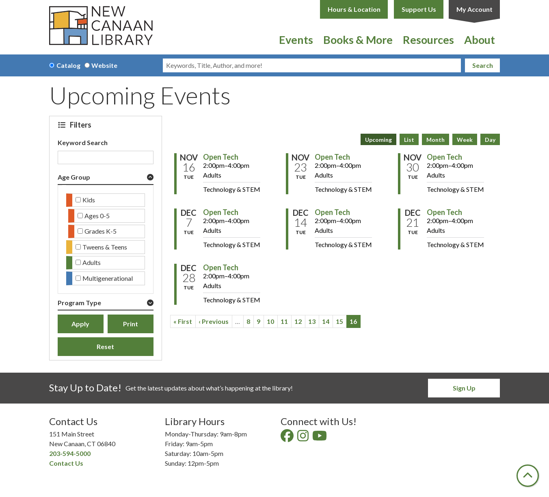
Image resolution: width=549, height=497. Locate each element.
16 (355, 322)
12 (299, 321)
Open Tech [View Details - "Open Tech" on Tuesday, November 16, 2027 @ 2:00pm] (220, 157)
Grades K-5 (100, 231)
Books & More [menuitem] (358, 39)
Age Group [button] (74, 177)
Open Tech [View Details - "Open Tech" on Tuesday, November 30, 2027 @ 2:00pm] (444, 157)
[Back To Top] (528, 475)
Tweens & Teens (104, 247)
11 (286, 321)
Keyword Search (83, 142)
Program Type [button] (79, 302)
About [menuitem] (479, 39)
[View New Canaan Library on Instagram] (303, 438)
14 (327, 321)
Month (435, 139)
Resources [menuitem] (428, 39)
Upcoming (378, 139)
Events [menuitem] (296, 39)
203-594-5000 (70, 453)
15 (341, 321)
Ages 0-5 (97, 215)
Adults (91, 262)
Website (104, 65)
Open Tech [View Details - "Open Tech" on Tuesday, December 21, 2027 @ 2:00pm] (444, 212)
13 (313, 321)
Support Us (419, 9)
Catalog (68, 65)
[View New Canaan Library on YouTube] (320, 438)
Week (465, 139)
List (409, 139)
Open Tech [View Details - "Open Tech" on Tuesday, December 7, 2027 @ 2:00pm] (220, 212)
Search (482, 65)
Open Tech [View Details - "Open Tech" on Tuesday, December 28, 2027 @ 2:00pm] (220, 267)
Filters (81, 124)
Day (490, 139)
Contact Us (66, 463)
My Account (474, 9)
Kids (88, 200)
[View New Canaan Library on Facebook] (288, 438)
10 (272, 321)
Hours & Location (354, 9)
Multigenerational (107, 278)
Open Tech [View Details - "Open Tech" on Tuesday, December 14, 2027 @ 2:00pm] (332, 212)
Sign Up (464, 388)
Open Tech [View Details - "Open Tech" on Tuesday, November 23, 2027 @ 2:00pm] (332, 157)
